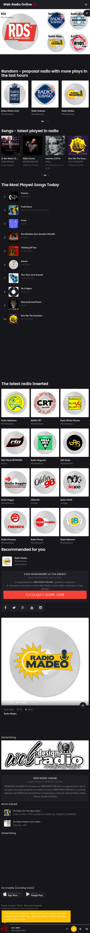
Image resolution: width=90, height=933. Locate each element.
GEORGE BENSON (32, 161)
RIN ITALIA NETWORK (11, 460)
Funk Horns (26, 206)
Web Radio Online (18, 931)
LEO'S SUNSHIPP (76, 161)
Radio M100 (66, 499)
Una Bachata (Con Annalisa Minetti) (38, 233)
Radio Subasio (57, 14)
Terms (19, 905)
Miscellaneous (9, 17)
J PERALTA (24, 237)
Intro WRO (15, 928)
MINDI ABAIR (25, 196)
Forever (24, 193)
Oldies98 (35, 499)
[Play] (74, 929)
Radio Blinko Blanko (70, 420)
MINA (49, 161)
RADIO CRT (36, 420)
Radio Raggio (7, 499)
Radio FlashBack (8, 165)
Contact (12, 905)
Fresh (23, 220)
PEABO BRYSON (8, 161)
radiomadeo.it (21, 564)
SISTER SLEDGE (26, 251)
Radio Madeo (56, 36)
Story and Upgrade (33, 905)
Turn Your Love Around (32, 274)
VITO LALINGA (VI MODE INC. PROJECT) (35, 210)
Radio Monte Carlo (10, 110)
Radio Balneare (67, 539)
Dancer (24, 261)
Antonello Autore (32, 908)
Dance (4, 463)
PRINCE (23, 305)
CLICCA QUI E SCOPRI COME (45, 595)
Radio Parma (37, 539)
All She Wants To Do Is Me (13, 158)
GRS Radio (65, 460)
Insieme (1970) (54, 158)
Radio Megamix (38, 460)
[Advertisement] (45, 354)
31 (19, 709)
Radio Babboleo (8, 420)
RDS (5, 14)
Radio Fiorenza (8, 539)
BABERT (24, 224)
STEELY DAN (25, 292)
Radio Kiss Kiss (80, 14)
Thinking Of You (28, 247)
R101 (74, 36)
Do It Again (26, 288)
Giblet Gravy (30, 158)
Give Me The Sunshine (31, 315)
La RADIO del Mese (15, 702)
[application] (45, 929)
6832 (29, 709)
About (4, 905)
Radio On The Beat (31, 165)
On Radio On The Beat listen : (27, 810)
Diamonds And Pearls (31, 302)
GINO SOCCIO (26, 264)
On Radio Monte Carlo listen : (27, 821)
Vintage (34, 503)
